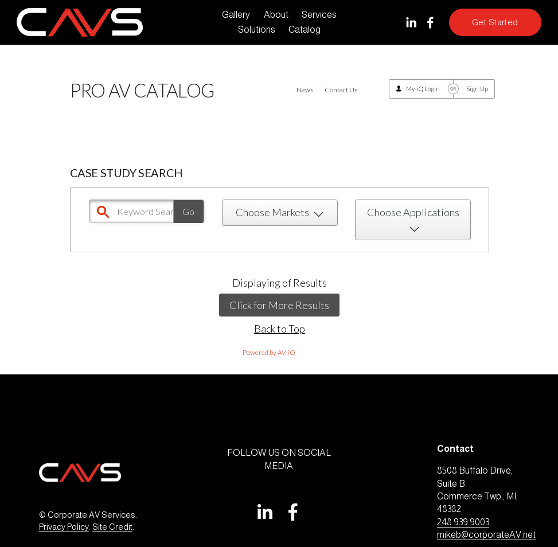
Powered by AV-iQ (269, 352)
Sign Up (477, 88)
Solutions (256, 29)
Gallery (236, 14)
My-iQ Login (423, 88)
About (276, 14)
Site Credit (112, 527)
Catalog (304, 29)
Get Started (495, 22)
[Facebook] (430, 22)
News (304, 89)
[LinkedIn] (411, 22)
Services (319, 14)
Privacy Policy (64, 527)
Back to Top (279, 328)
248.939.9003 (463, 522)
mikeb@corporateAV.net (486, 535)
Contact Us (341, 89)
